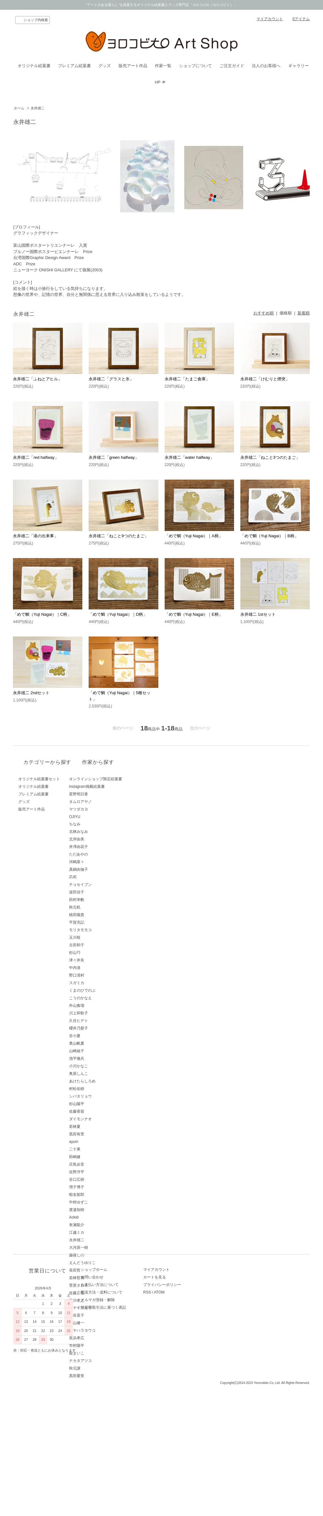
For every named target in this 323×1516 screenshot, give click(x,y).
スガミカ (98, 983)
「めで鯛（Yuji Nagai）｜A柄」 (194, 535)
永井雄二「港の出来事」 (35, 535)
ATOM (179, 1431)
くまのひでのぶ (104, 990)
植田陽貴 (98, 915)
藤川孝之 (98, 1300)
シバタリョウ (102, 1096)
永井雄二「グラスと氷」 (111, 379)
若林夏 (96, 1126)
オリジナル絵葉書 (34, 65)
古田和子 (98, 945)
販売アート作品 (133, 65)
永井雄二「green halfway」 (114, 457)
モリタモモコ (102, 930)
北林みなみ (100, 831)
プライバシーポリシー (182, 1424)
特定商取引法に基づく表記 (113, 1446)
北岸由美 (98, 839)
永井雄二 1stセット (258, 614)
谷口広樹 (98, 1179)
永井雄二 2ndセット (31, 692)
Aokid (95, 1217)
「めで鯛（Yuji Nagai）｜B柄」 (269, 535)
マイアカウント (269, 19)
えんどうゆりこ (104, 1262)
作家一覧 (163, 65)
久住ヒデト (100, 1020)
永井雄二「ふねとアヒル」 (37, 379)
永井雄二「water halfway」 (189, 457)
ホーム (19, 108)
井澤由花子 (100, 846)
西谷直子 (98, 1315)
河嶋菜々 (98, 862)
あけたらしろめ (104, 1081)
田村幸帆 (98, 899)
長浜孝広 (98, 1338)
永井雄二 (37, 108)
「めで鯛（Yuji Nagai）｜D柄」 (118, 614)
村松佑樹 (98, 1089)
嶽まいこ (98, 1353)
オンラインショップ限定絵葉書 (117, 779)
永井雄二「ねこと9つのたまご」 (118, 535)
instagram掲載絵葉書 (108, 786)
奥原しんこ (100, 1073)
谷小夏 (96, 1036)
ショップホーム (104, 1409)
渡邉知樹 (98, 1210)
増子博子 (98, 1187)
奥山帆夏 (98, 1043)
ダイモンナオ (102, 1119)
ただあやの (100, 854)
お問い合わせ (102, 1416)
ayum (95, 1141)
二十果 (96, 1149)
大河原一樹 (100, 1247)
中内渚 (96, 968)
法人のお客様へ (266, 65)
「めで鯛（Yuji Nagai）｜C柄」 (42, 614)
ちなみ (96, 824)
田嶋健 (96, 1157)
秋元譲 (96, 1368)
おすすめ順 (263, 313)
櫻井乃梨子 (100, 1028)
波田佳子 (98, 892)
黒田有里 (98, 1134)
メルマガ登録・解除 (108, 1439)
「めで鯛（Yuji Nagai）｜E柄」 (194, 614)
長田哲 (96, 1270)
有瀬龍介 (98, 1225)
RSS (167, 1431)
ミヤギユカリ (102, 1308)
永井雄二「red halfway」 (35, 457)
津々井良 (98, 960)
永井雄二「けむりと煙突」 (265, 379)
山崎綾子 (98, 1051)
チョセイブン (102, 884)
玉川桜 (96, 937)
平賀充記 (98, 922)
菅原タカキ (100, 1285)
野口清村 (98, 975)
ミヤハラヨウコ (104, 1330)
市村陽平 (98, 1345)
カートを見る (174, 1416)
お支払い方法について (110, 1424)
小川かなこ (100, 1066)
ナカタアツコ (102, 1360)
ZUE (94, 877)
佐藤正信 (98, 1293)
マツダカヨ (100, 809)
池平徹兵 (98, 1058)
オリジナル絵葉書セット (39, 779)
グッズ (104, 65)
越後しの (98, 1255)
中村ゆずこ (100, 1202)
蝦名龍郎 (98, 1194)
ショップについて (195, 65)
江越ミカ (98, 1232)
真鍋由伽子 (100, 869)
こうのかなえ (102, 998)
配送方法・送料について (111, 1431)
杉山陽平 (98, 1104)
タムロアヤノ (102, 801)
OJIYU (96, 817)
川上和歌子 (100, 1013)
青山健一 (98, 1323)
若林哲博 (98, 1278)
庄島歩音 (98, 1164)
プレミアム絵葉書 (74, 65)
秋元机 (96, 907)
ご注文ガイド (232, 65)
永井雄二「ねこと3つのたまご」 (270, 457)
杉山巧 (96, 952)
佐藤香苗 (98, 1111)
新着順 (303, 313)
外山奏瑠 (98, 1005)
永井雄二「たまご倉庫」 (187, 379)
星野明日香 (100, 794)
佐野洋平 (98, 1172)
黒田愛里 (98, 1376)
